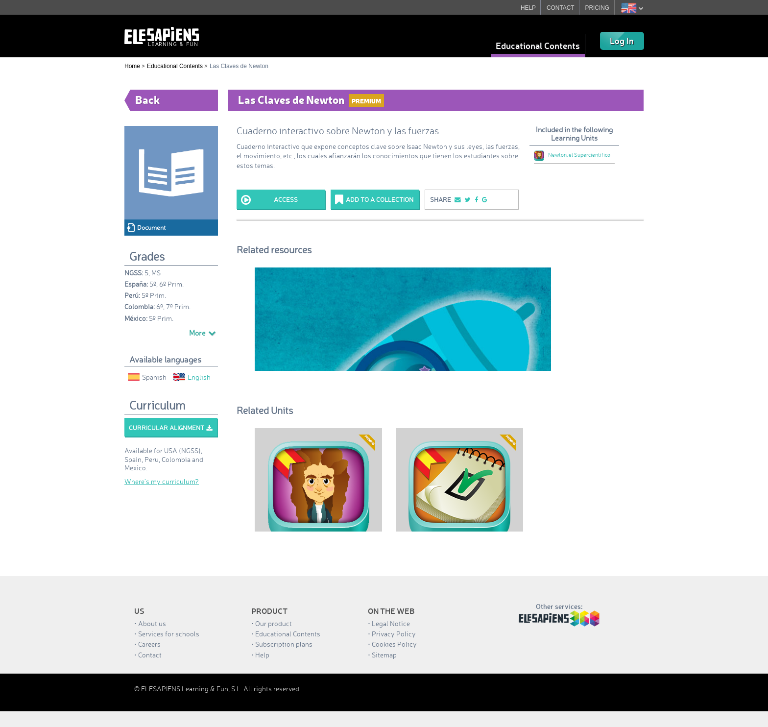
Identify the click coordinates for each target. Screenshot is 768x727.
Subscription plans (283, 644)
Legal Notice (391, 623)
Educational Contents (538, 45)
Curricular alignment (170, 428)
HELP (527, 7)
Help (262, 655)
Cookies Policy (394, 644)
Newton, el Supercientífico (572, 154)
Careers (149, 644)
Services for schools (168, 634)
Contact (150, 655)
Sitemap (384, 655)
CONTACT (560, 7)
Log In (622, 41)
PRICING (597, 7)
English (192, 377)
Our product (273, 623)
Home (132, 66)
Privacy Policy (394, 634)
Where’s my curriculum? (161, 481)
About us (152, 623)
